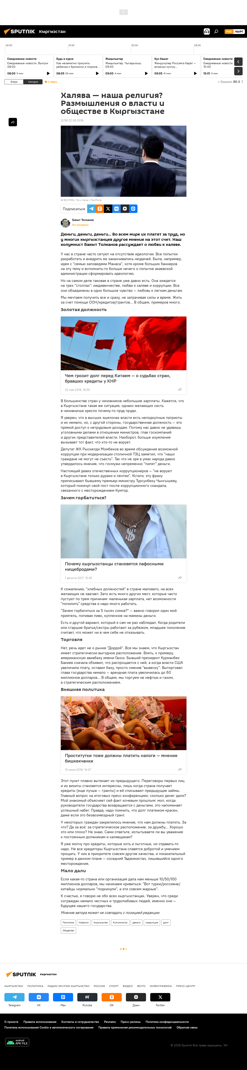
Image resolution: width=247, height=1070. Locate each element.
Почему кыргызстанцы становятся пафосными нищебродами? (114, 566)
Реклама (110, 1022)
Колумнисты (120, 922)
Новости (84, 922)
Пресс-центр (185, 986)
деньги (137, 922)
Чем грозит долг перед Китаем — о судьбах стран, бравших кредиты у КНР (118, 378)
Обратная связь (187, 1027)
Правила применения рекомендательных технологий (135, 1027)
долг (166, 922)
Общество (68, 930)
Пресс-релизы (131, 1022)
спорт (114, 986)
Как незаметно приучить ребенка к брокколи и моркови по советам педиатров (77, 66)
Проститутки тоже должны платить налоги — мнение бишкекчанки (121, 758)
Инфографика (161, 986)
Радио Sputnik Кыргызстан (68, 986)
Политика (68, 922)
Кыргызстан (101, 922)
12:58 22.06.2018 (72, 120)
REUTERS (68, 200)
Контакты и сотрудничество (80, 1022)
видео (128, 986)
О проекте (11, 1022)
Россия (99, 986)
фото (141, 986)
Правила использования (39, 1022)
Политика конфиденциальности (167, 1022)
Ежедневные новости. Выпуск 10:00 (223, 65)
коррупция (152, 922)
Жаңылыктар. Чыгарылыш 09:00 (123, 65)
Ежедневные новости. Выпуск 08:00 (27, 65)
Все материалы (80, 224)
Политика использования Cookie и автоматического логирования (48, 1027)
